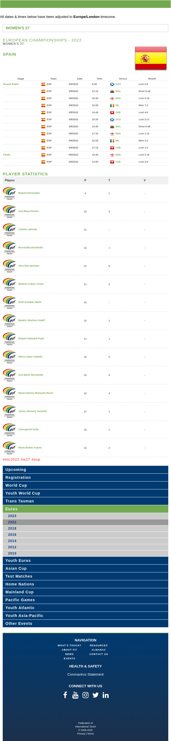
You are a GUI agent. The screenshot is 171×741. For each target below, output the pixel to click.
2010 (12, 553)
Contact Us (99, 654)
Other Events (18, 623)
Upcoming (15, 469)
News (69, 654)
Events (69, 658)
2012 (12, 547)
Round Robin (11, 84)
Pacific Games (20, 600)
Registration (18, 477)
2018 (12, 528)
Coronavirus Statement (86, 674)
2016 (12, 535)
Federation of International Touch (85, 712)
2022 (12, 522)
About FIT (69, 649)
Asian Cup (16, 568)
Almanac (99, 649)
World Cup (16, 485)
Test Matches (19, 576)
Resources (99, 645)
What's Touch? (69, 645)
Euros (11, 509)
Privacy (81, 733)
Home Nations (19, 584)
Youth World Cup (22, 493)
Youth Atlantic (20, 608)
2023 (12, 516)
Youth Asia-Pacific (24, 615)
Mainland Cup (19, 592)
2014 (12, 541)
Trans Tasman (19, 501)
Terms (90, 733)
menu (166, 4)
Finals (6, 154)
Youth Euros (18, 560)
